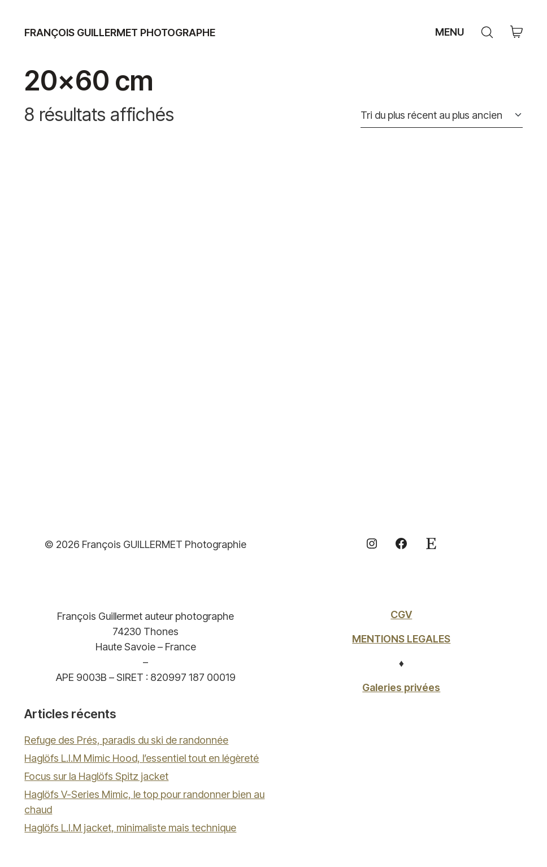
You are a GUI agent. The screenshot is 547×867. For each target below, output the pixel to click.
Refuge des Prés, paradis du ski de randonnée (126, 740)
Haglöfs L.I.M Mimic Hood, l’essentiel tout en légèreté (141, 758)
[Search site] (487, 32)
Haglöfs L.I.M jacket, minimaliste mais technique (130, 828)
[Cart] (516, 32)
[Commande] (442, 115)
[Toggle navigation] (448, 32)
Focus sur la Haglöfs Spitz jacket (96, 776)
